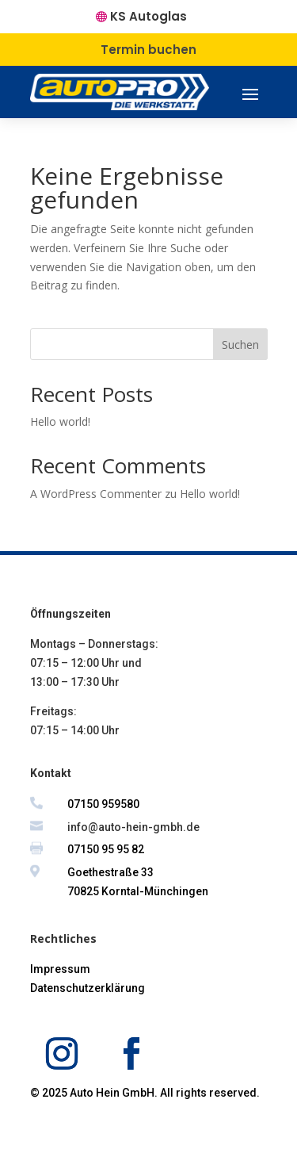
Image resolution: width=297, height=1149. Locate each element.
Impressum (60, 969)
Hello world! (60, 421)
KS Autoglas (148, 16)
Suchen (240, 344)
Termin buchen (148, 49)
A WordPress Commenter (96, 493)
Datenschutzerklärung (87, 988)
